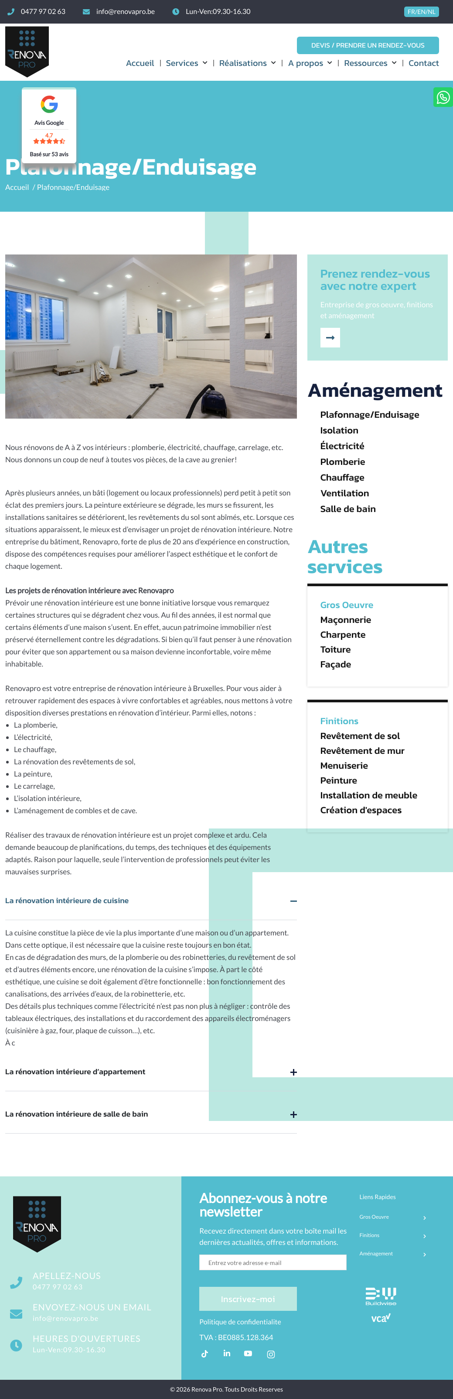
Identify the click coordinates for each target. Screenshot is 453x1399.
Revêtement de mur (362, 750)
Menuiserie (344, 765)
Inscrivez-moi (248, 1299)
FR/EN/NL (422, 12)
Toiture (335, 649)
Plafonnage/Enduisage (73, 187)
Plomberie (342, 461)
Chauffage (342, 477)
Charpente (343, 634)
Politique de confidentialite (240, 1322)
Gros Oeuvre (347, 605)
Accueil (140, 62)
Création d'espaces (361, 810)
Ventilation (344, 493)
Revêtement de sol (360, 736)
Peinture (339, 780)
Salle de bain (348, 509)
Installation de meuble (369, 795)
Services (182, 62)
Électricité (342, 446)
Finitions (339, 721)
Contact (424, 62)
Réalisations (243, 62)
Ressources (366, 62)
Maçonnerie (345, 620)
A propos (305, 62)
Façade (335, 664)
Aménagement (375, 390)
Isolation (339, 430)
